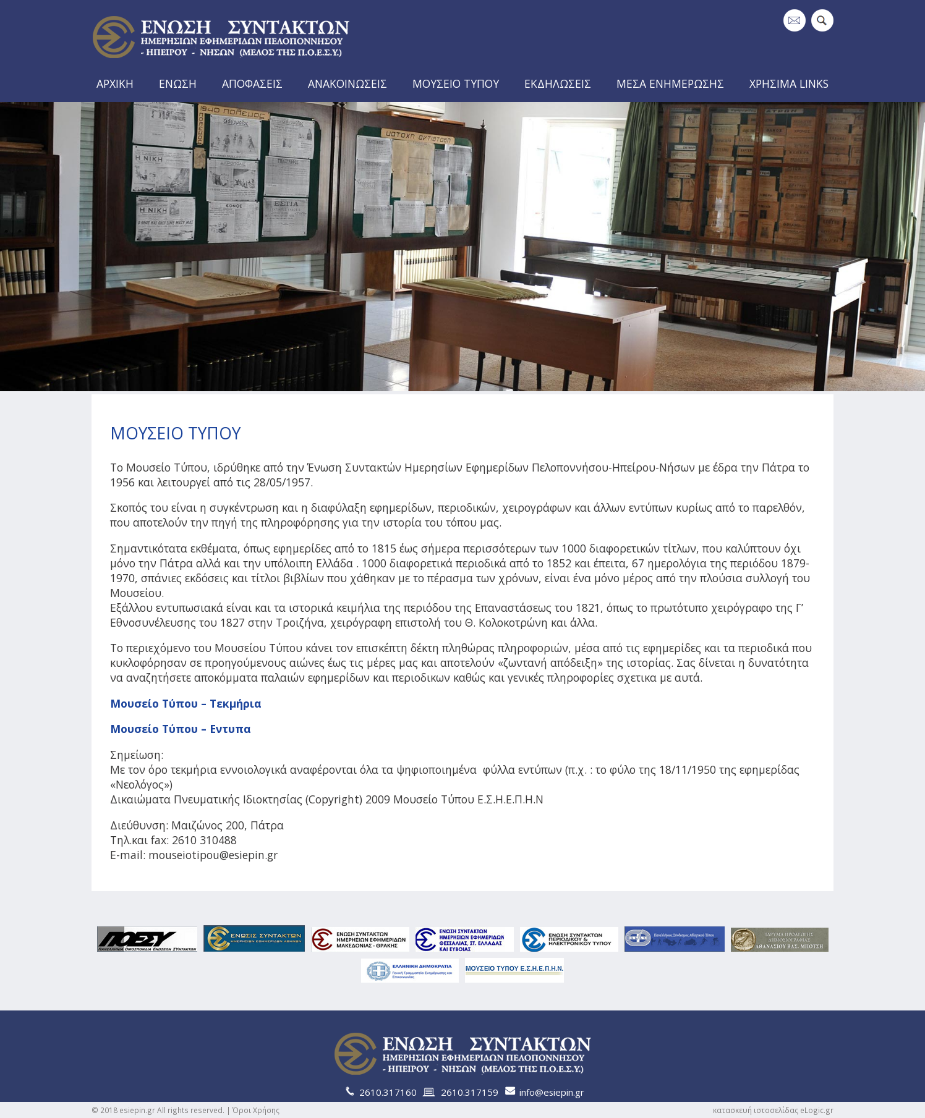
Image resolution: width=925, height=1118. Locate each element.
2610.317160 (388, 1092)
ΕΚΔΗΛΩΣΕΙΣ (557, 83)
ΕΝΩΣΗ (178, 83)
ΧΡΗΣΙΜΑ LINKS (789, 83)
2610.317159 (469, 1092)
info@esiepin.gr (551, 1092)
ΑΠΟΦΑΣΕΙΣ (252, 83)
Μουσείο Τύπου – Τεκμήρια (186, 703)
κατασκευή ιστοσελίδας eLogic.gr (773, 1110)
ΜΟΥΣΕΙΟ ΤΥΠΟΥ (455, 83)
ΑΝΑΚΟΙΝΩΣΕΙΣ (347, 83)
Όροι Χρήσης (255, 1110)
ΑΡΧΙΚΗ (115, 83)
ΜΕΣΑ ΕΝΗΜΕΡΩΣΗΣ (670, 83)
